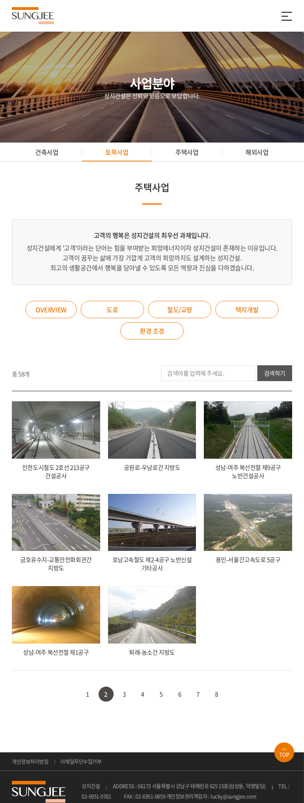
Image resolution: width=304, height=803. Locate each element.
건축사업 (46, 152)
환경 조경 (152, 331)
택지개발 (247, 309)
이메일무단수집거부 (80, 761)
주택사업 (186, 152)
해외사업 (256, 152)
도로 (112, 309)
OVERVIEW (51, 309)
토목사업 (116, 152)
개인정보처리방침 (30, 761)
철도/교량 (179, 309)
